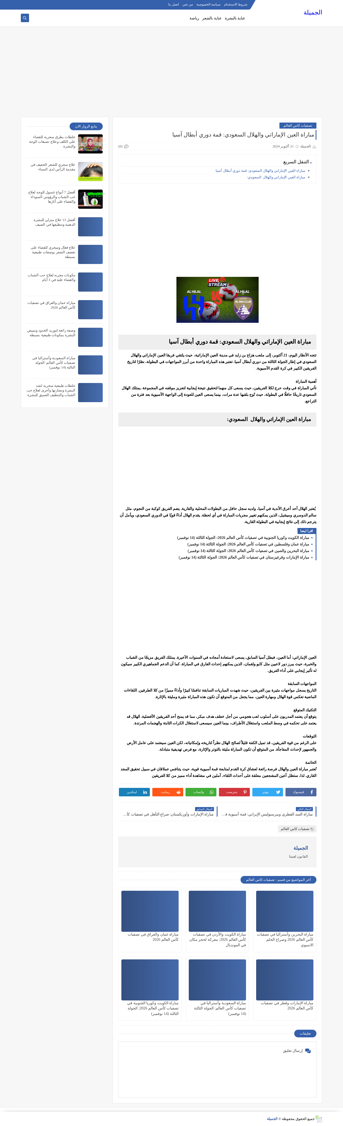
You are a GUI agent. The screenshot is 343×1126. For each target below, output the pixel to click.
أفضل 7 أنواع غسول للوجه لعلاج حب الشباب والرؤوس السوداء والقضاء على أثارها (51, 197)
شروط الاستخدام (235, 4)
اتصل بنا (173, 4)
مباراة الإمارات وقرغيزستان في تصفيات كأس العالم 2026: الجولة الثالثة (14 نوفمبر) (244, 557)
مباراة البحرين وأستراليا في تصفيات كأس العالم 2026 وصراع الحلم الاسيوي (285, 939)
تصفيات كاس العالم (298, 125)
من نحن (187, 4)
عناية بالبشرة (235, 18)
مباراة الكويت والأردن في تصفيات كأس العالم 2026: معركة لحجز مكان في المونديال (217, 939)
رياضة (194, 18)
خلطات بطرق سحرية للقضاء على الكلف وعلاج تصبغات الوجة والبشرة (52, 141)
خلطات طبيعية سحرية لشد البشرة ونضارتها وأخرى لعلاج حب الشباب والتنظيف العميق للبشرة (51, 390)
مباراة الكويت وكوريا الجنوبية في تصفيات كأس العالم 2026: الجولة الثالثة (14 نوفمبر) (243, 538)
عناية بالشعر (212, 18)
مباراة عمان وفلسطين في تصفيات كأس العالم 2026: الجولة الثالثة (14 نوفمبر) (248, 544)
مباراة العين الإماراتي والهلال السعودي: (276, 177)
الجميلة (313, 12)
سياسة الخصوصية (208, 4)
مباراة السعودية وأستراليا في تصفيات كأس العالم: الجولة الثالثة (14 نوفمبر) (220, 1008)
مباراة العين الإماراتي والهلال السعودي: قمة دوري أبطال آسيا (260, 171)
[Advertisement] (171, 74)
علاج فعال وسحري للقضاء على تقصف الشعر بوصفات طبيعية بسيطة (53, 252)
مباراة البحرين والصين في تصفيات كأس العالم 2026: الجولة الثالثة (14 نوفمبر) (249, 551)
